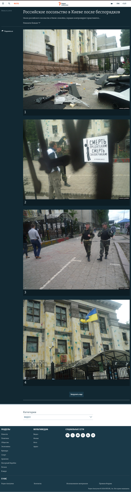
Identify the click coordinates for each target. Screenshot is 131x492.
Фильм (36, 438)
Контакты (37, 484)
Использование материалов (77, 484)
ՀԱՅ (124, 4)
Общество (5, 443)
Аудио (35, 447)
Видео (35, 434)
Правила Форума (105, 484)
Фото (16, 4)
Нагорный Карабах (8, 463)
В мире (4, 471)
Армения (4, 459)
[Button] (7, 31)
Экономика (5, 447)
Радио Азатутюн (7, 484)
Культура (4, 451)
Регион (4, 467)
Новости (4, 434)
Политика (5, 438)
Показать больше (31, 23)
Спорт (3, 455)
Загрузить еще (76, 394)
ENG (118, 4)
